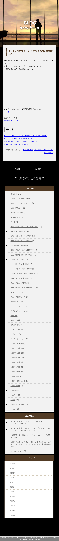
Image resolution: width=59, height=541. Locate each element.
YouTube (14, 316)
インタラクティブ (17, 306)
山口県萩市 (15, 376)
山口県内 (14, 395)
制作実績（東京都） (18, 404)
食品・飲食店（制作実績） (20, 283)
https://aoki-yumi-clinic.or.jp (14, 112)
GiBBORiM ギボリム (34, 540)
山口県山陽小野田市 (18, 381)
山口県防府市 (15, 358)
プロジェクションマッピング (21, 203)
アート (13, 222)
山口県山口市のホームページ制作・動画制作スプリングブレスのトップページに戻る (29, 178)
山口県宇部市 (15, 353)
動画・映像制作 (28, 150)
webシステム (15, 292)
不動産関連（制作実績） (20, 245)
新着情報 (14, 194)
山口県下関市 (15, 362)
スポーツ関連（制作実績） (20, 278)
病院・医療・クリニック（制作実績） (24, 227)
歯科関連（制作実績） (19, 231)
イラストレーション (18, 339)
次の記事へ (38, 169)
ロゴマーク (15, 334)
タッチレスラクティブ (19, 199)
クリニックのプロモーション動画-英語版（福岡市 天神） (25, 136)
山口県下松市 (15, 386)
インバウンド (15, 329)
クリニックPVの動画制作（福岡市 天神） (20, 139)
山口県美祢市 (15, 372)
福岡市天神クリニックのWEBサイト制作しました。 (23, 142)
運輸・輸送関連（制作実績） (21, 241)
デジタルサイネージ (18, 311)
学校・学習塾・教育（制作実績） (23, 288)
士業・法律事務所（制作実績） (22, 255)
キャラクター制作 (17, 344)
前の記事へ (18, 169)
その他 (13, 409)
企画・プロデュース (18, 297)
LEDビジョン (15, 302)
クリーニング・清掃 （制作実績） (23, 269)
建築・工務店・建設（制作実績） (23, 250)
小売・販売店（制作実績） (20, 264)
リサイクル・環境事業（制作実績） (24, 273)
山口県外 (14, 390)
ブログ (13, 320)
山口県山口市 (15, 348)
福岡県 (50, 153)
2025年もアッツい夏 (18, 451)
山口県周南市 (15, 367)
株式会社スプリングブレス (14, 121)
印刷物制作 (15, 325)
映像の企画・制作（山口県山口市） (17, 144)
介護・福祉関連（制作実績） (21, 236)
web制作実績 (15, 217)
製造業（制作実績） (18, 259)
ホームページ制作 (17, 213)
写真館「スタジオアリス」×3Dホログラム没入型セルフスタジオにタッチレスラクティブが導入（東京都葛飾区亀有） (31, 444)
